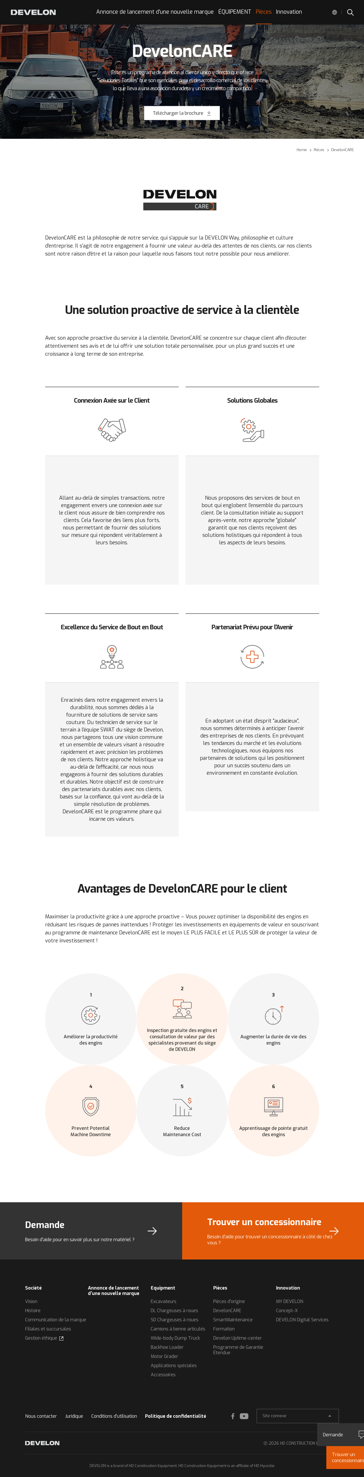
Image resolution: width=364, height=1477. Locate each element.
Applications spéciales (174, 1366)
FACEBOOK (232, 1416)
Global (334, 12)
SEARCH (350, 12)
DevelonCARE (227, 1311)
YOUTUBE (244, 1416)
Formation (224, 1329)
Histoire (33, 1311)
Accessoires (163, 1375)
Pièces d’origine (229, 1301)
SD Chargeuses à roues (174, 1320)
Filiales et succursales (48, 1329)
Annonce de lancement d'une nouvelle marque (113, 1290)
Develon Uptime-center (237, 1338)
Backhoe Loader (167, 1347)
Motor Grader (164, 1356)
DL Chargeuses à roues (174, 1311)
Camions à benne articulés (178, 1329)
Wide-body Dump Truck (175, 1338)
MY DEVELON (289, 1301)
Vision (31, 1301)
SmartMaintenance (233, 1320)
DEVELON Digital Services (302, 1320)
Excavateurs (163, 1301)
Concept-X (287, 1311)
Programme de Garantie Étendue (238, 1350)
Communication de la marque (55, 1320)
